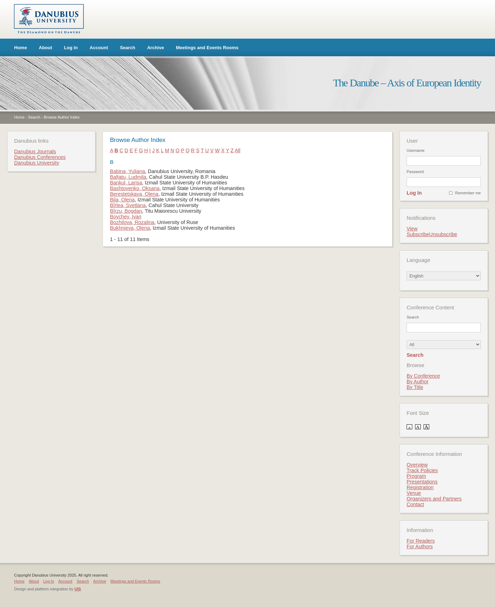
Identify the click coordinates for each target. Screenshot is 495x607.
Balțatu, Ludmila (128, 177)
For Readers (421, 541)
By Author (418, 381)
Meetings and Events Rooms (207, 47)
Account (99, 47)
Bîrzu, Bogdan (126, 211)
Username (416, 150)
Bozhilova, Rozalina (132, 222)
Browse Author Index (62, 117)
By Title (415, 387)
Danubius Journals (35, 151)
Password (415, 172)
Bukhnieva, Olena (130, 228)
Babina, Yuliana (127, 171)
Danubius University (36, 163)
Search (127, 47)
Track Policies (422, 470)
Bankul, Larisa (126, 182)
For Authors (420, 546)
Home (20, 47)
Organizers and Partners (434, 499)
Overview (417, 465)
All (237, 150)
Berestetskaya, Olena (134, 194)
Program (416, 476)
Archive (155, 47)
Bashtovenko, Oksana (134, 188)
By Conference (423, 376)
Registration (420, 487)
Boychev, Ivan (125, 216)
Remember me (468, 193)
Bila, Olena (122, 199)
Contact (415, 504)
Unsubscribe (443, 234)
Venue (414, 493)
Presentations (422, 482)
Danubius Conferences (39, 157)
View (412, 228)
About (45, 47)
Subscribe (418, 234)
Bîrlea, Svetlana (128, 205)
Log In (71, 47)
